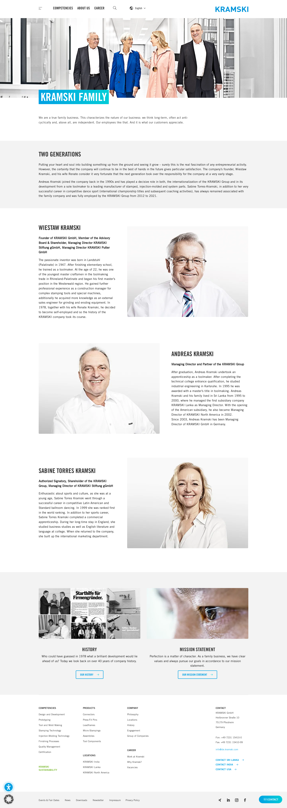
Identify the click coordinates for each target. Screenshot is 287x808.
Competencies (63, 8)
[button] (89, 674)
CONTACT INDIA (227, 764)
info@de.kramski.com (227, 749)
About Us (83, 8)
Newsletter (98, 800)
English (138, 8)
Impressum (115, 800)
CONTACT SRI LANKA (230, 760)
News (67, 800)
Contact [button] (272, 799)
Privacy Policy (133, 800)
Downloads (81, 800)
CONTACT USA (226, 769)
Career (99, 8)
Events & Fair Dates (49, 800)
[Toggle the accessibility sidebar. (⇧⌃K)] (8, 787)
